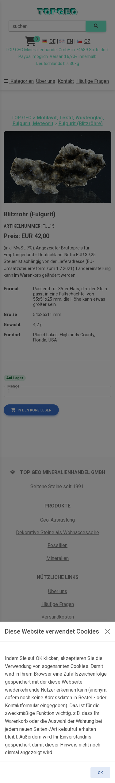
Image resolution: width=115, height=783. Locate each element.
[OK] (108, 631)
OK (100, 773)
